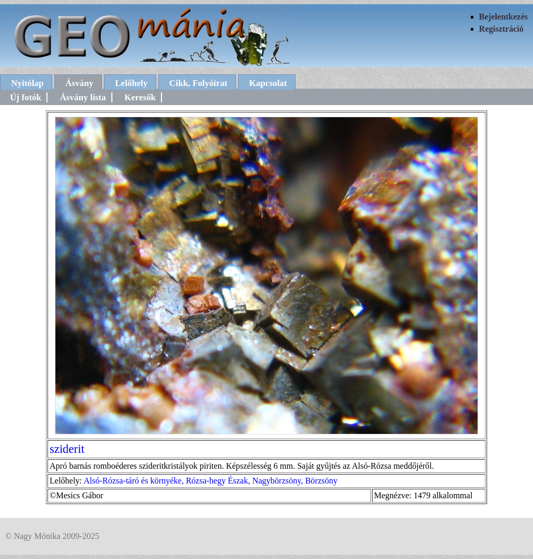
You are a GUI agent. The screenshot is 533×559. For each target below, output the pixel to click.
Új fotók (25, 97)
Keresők (140, 97)
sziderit (67, 449)
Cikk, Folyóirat (198, 83)
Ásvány (79, 83)
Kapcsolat (268, 83)
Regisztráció (501, 28)
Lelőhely (131, 83)
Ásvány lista (83, 97)
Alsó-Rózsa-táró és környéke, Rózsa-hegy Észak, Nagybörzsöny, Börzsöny (210, 480)
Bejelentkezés (503, 16)
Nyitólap (27, 83)
